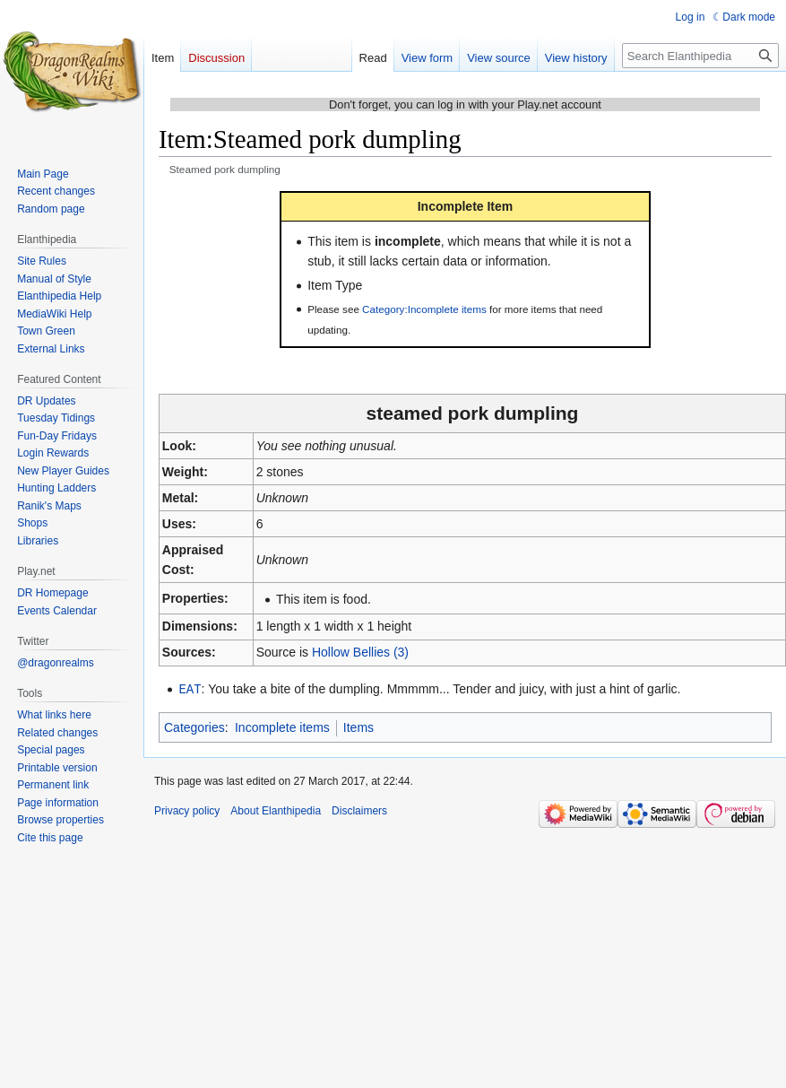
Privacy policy (187, 810)
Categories (194, 726)
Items (358, 726)
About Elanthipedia (275, 810)
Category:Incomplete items (424, 309)
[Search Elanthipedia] (700, 55)
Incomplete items (282, 726)
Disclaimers (359, 810)
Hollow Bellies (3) (360, 652)
